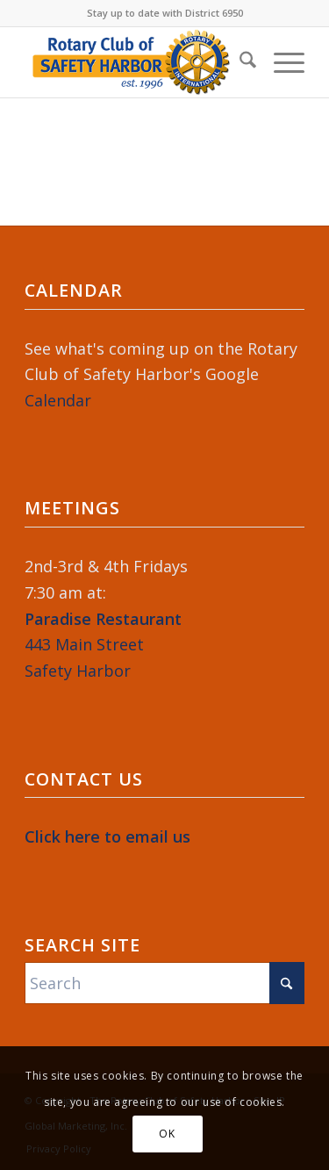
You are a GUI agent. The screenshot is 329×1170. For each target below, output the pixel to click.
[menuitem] (239, 62)
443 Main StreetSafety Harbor (103, 644)
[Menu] (280, 62)
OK (167, 1133)
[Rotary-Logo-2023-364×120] (136, 62)
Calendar (58, 400)
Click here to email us (107, 836)
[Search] (239, 62)
